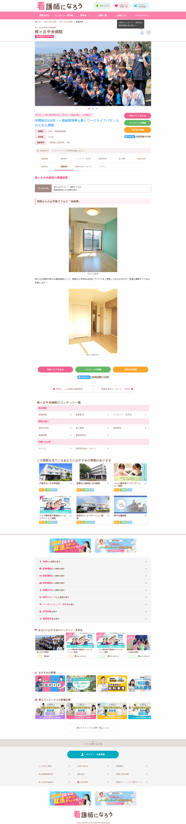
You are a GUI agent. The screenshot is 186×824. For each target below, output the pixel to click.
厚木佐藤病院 (120, 515)
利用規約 (119, 766)
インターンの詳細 (137, 123)
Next (148, 74)
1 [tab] (89, 109)
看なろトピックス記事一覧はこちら (93, 728)
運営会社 (81, 774)
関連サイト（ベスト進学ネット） (129, 782)
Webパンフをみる (137, 116)
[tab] (93, 561)
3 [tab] (97, 109)
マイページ (140, 15)
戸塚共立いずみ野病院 (49, 483)
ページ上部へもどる (93, 744)
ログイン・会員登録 (95, 754)
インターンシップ (58, 151)
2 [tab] (93, 109)
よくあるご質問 (45, 766)
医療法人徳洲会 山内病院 (88, 483)
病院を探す (44, 15)
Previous (38, 74)
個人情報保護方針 (46, 774)
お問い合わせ (82, 766)
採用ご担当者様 (122, 774)
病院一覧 (103, 15)
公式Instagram (47, 782)
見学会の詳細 (137, 130)
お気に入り (122, 15)
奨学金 (83, 15)
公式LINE (84, 782)
